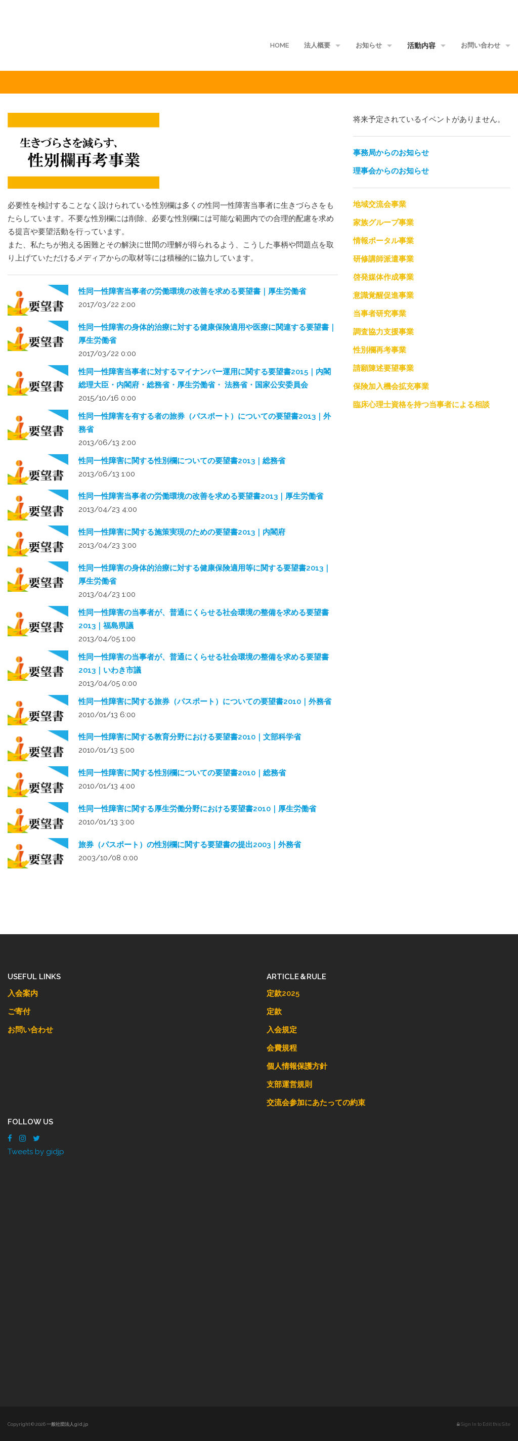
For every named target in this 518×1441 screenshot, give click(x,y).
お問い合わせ (480, 45)
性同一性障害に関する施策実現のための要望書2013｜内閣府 (181, 532)
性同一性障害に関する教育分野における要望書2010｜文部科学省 (189, 736)
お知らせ (369, 45)
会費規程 (282, 1048)
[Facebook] (10, 1138)
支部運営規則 (289, 1084)
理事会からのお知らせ (391, 171)
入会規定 (282, 1029)
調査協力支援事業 (383, 331)
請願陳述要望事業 (383, 368)
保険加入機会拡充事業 (391, 386)
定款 (274, 1011)
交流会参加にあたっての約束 (316, 1102)
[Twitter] (36, 1138)
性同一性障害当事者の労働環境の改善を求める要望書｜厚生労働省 (192, 291)
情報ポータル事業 (383, 240)
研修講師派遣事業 (383, 259)
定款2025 (283, 993)
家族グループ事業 (383, 222)
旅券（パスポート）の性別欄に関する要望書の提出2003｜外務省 (189, 844)
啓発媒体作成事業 (383, 277)
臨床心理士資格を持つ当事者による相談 (421, 404)
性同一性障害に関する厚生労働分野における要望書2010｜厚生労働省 (197, 808)
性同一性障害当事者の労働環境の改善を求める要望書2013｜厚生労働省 (200, 496)
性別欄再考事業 (379, 350)
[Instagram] (22, 1138)
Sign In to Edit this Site (483, 1424)
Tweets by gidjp (36, 1151)
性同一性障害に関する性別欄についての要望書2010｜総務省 (182, 772)
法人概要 (317, 45)
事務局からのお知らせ (391, 152)
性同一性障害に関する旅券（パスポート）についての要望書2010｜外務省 (204, 701)
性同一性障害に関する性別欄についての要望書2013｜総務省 (181, 460)
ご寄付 (19, 1011)
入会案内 (23, 993)
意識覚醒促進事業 (383, 295)
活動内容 (421, 45)
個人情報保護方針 (297, 1066)
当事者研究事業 (379, 313)
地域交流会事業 (379, 204)
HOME (279, 45)
